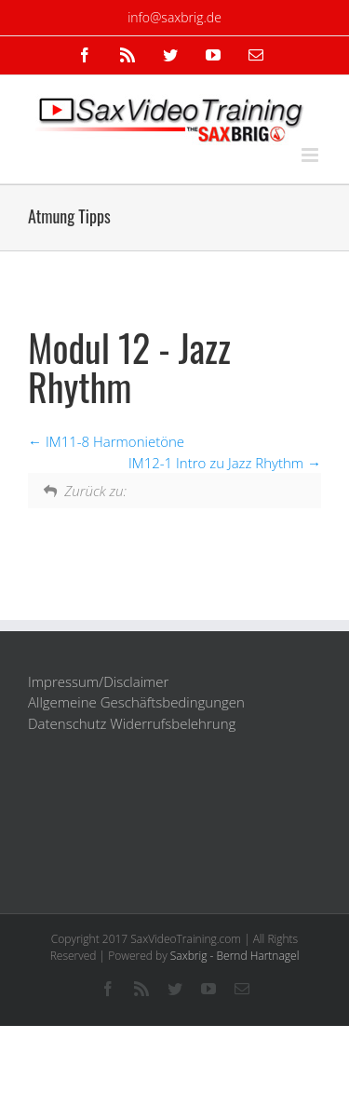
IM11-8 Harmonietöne (106, 441)
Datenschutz (67, 723)
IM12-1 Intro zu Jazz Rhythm (224, 462)
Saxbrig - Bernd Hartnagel (235, 956)
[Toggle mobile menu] (311, 155)
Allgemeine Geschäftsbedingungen (136, 702)
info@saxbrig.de (174, 17)
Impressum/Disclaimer (98, 681)
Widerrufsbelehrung (172, 723)
